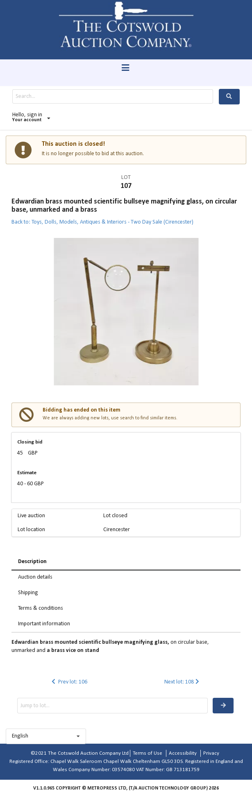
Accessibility (183, 753)
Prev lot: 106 (68, 682)
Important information (44, 624)
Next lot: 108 (182, 682)
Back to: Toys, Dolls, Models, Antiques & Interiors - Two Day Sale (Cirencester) (102, 222)
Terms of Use (147, 753)
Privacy (211, 753)
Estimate (26, 472)
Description (32, 562)
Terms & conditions (40, 608)
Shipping (28, 593)
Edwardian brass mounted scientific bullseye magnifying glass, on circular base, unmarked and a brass (124, 206)
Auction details (35, 577)
